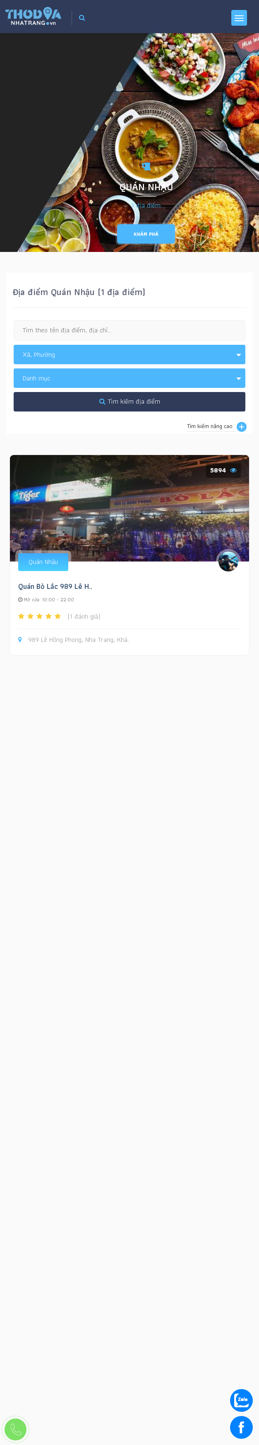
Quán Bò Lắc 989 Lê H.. (55, 586)
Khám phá (146, 234)
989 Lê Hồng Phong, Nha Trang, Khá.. (74, 640)
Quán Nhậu (43, 562)
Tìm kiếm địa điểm (129, 401)
